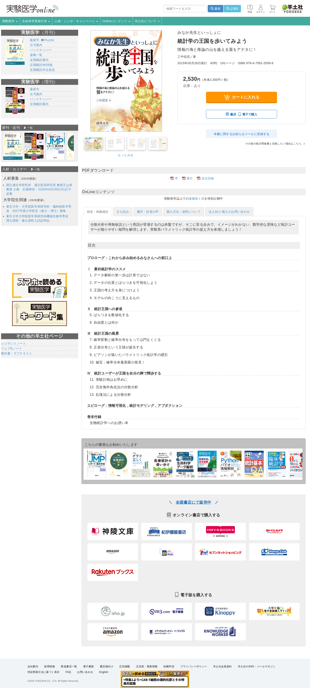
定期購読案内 (39, 60)
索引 (190, 178)
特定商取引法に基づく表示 (44, 685)
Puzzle (47, 40)
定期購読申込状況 (42, 69)
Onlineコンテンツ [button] (116, 21)
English (103, 685)
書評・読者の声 (148, 211)
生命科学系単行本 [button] (36, 21)
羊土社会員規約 (222, 680)
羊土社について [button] (147, 21)
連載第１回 (196, 198)
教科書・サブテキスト (16, 353)
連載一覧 (36, 55)
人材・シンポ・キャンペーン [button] (76, 21)
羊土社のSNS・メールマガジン (257, 680)
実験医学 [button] (10, 21)
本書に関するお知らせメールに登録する (242, 134)
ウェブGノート (11, 348)
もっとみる (125, 155)
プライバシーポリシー (193, 680)
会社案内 (33, 680)
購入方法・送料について (184, 211)
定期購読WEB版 (41, 65)
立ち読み (122, 211)
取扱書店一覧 (69, 680)
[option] (12, 146)
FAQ (68, 685)
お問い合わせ (85, 685)
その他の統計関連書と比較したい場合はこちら (268, 143)
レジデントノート (13, 343)
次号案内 (36, 45)
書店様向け (106, 680)
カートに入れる (242, 97)
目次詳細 (208, 178)
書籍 (215, 8)
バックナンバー (41, 50)
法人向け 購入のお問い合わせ (229, 211)
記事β (232, 8)
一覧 (28, 127)
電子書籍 (88, 680)
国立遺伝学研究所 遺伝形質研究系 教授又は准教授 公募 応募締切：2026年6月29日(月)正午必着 (39, 189)
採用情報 (49, 680)
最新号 (34, 40)
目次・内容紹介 (98, 211)
